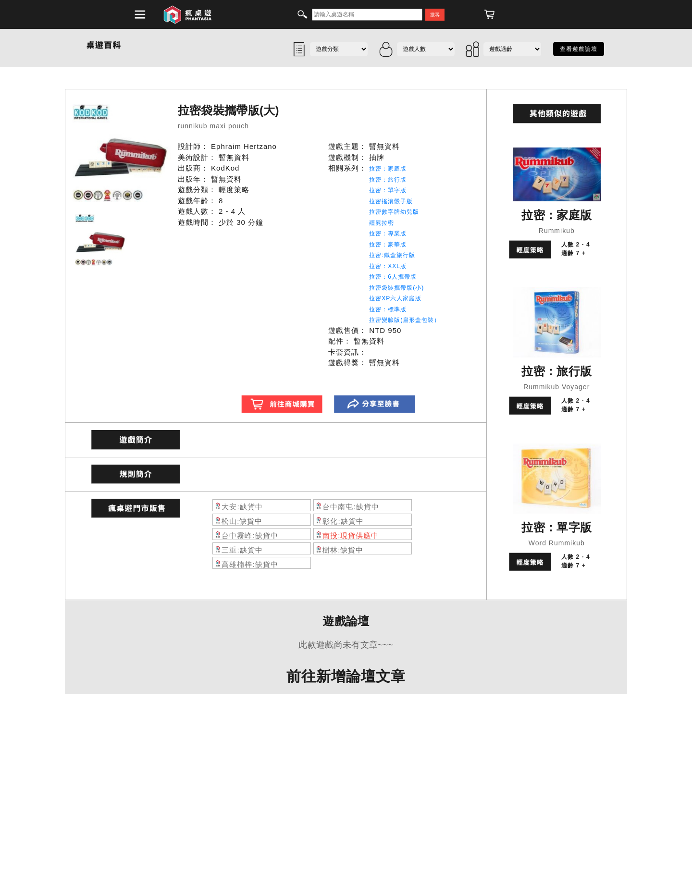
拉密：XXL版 (388, 266)
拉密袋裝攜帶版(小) (396, 287)
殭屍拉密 (381, 223)
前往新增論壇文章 (346, 676)
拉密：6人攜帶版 (393, 276)
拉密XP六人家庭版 (395, 298)
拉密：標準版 (388, 309)
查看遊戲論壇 (578, 49)
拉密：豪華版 (388, 244)
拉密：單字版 (388, 190)
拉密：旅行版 (388, 179)
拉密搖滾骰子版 (391, 201)
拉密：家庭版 (388, 168)
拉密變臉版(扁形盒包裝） (404, 320)
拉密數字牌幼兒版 (394, 212)
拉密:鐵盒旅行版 (392, 255)
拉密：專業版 (388, 233)
